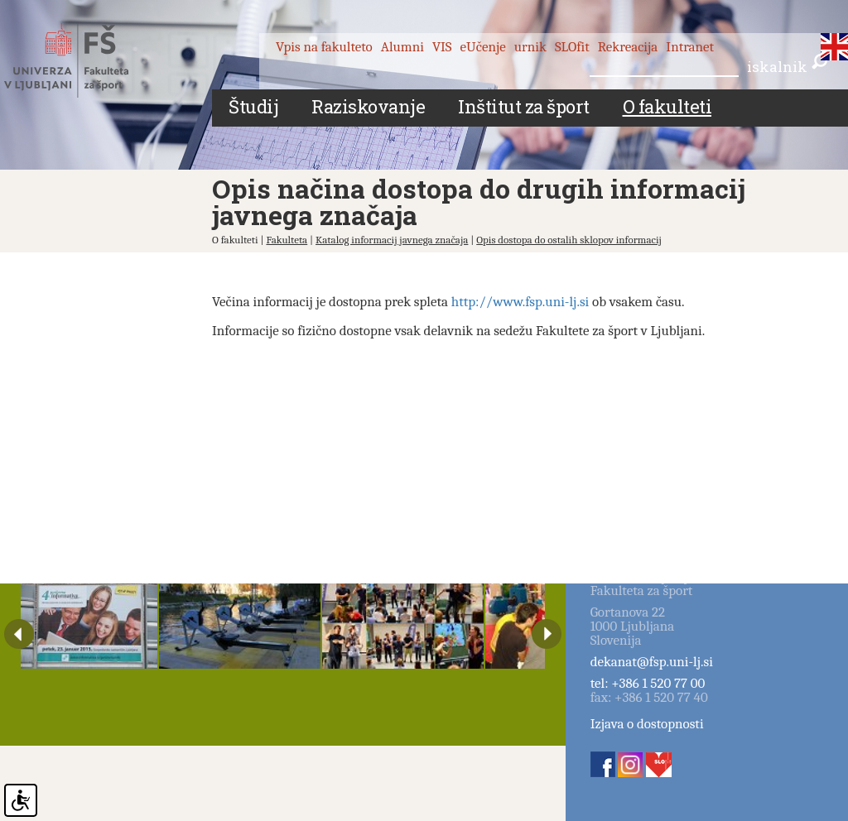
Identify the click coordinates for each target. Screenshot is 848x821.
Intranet (690, 47)
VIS (442, 47)
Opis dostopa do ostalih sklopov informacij (569, 239)
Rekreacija (628, 47)
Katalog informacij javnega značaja (392, 239)
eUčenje (483, 47)
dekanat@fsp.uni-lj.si (651, 662)
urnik (530, 47)
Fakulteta (286, 239)
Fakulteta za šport (85, 60)
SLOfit (572, 47)
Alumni (402, 47)
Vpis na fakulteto (324, 47)
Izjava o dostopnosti (647, 724)
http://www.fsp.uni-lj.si (520, 302)
